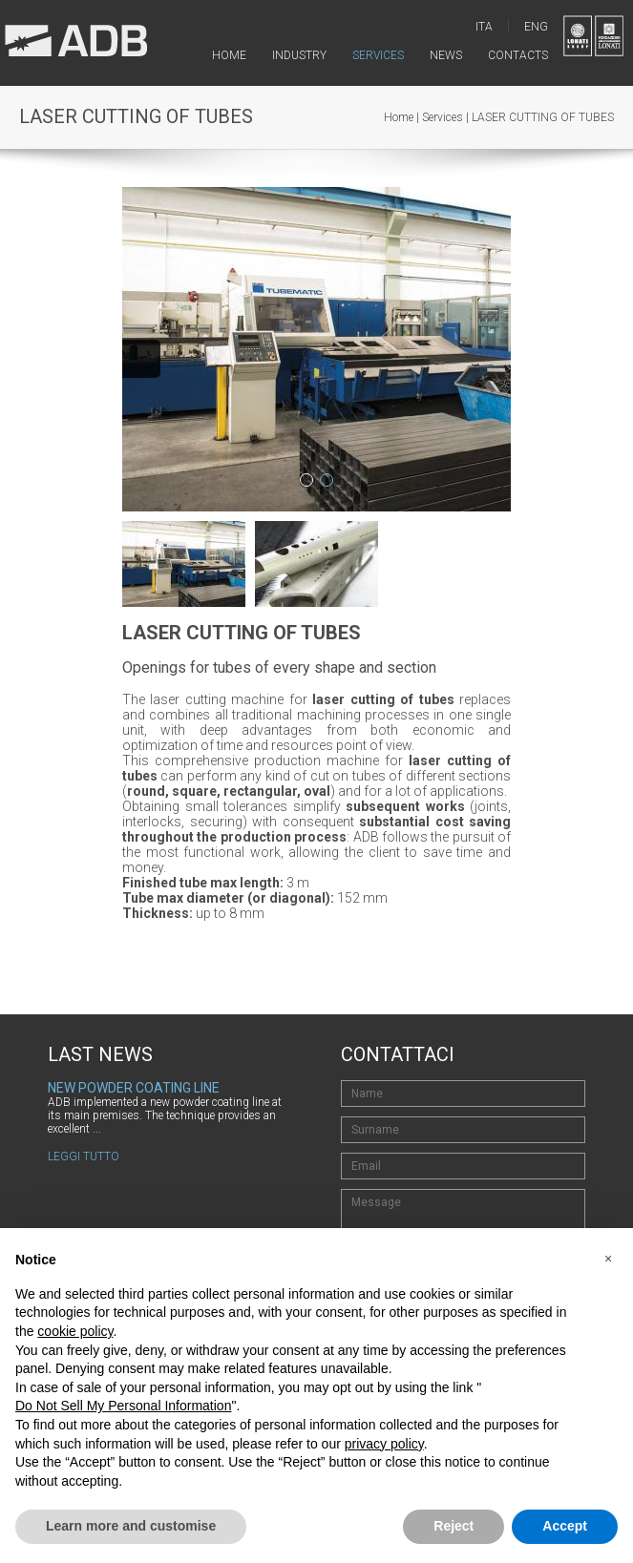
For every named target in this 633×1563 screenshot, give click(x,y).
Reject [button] (453, 1525)
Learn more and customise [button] (131, 1525)
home (229, 55)
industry (299, 55)
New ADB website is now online (152, 1087)
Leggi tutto (83, 1129)
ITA (484, 26)
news (446, 55)
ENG (536, 26)
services (378, 55)
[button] (608, 1258)
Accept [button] (564, 1525)
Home (398, 117)
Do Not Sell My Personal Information (123, 1405)
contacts (518, 55)
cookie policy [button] (75, 1331)
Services (442, 117)
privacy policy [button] (384, 1443)
